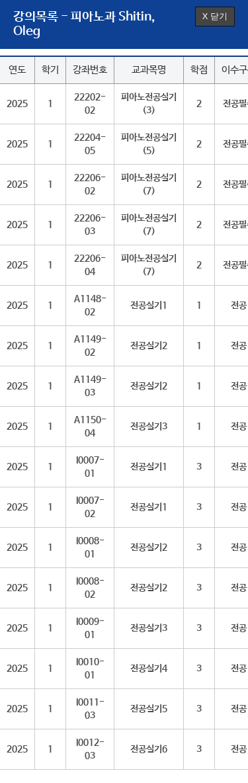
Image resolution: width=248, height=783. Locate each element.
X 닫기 (214, 16)
